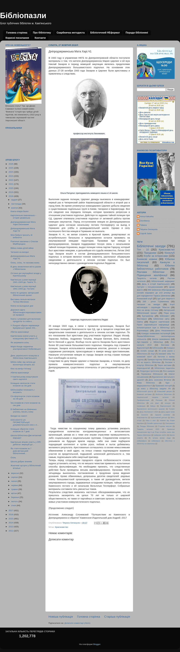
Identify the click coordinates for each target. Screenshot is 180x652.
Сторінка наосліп (165, 426)
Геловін (172, 409)
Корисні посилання (17, 38)
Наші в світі (151, 420)
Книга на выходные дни (22, 306)
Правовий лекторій (163, 386)
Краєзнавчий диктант (159, 417)
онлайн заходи (147, 351)
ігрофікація (141, 406)
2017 (11, 510)
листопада (16, 204)
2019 (11, 192)
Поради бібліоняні (137, 32)
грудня (14, 200)
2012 (11, 531)
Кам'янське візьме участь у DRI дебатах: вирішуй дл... (26, 443)
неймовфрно (142, 441)
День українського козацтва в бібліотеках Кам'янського (25, 356)
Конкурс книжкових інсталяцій (155, 333)
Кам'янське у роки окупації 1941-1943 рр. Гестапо (23, 287)
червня (14, 485)
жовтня (14, 208)
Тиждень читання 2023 (148, 429)
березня (15, 497)
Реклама (159, 400)
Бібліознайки (157, 348)
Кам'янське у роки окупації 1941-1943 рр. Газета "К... (24, 281)
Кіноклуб (170, 252)
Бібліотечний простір (145, 391)
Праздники (150, 252)
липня (14, 481)
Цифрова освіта (160, 435)
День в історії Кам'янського (156, 284)
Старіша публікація (117, 616)
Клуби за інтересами (156, 255)
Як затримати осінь (20, 342)
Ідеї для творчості (166, 298)
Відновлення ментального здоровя (151, 409)
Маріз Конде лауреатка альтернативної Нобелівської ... (26, 349)
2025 (11, 168)
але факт (154, 403)
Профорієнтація (143, 400)
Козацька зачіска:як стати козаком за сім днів (23, 384)
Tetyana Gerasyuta (148, 229)
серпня (14, 477)
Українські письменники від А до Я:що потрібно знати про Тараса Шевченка (156, 432)
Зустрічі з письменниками (150, 287)
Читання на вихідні (20, 252)
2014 (11, 522)
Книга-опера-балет (20, 211)
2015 (11, 518)
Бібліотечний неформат (163, 281)
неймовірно (155, 441)
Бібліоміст (165, 316)
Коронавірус (143, 330)
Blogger (96, 644)
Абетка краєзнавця (20, 332)
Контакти (40, 38)
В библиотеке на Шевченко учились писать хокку (24, 410)
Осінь (13, 457)
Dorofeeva (145, 221)
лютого (14, 501)
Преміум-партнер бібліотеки (159, 360)
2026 (11, 164)
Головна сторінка (16, 32)
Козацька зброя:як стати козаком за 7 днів (22, 430)
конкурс (168, 403)
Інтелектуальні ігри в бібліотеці (153, 327)
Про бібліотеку (42, 32)
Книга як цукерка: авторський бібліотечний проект (25, 294)
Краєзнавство (61, 527)
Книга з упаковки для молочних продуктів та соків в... (26, 320)
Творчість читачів (147, 278)
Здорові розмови (162, 415)
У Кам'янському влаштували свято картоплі (24, 378)
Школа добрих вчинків (21, 461)
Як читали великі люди (160, 438)
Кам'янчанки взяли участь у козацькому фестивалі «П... (25, 337)
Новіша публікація (60, 616)
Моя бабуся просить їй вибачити (21, 236)
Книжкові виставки (144, 394)
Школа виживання (161, 339)
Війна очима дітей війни (22, 248)
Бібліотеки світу (161, 319)
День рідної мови (168, 412)
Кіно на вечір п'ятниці (21, 368)
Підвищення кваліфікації (152, 275)
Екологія (145, 415)
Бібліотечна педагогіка (165, 368)
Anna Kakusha (147, 216)
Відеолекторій (143, 348)
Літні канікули (169, 371)
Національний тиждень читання (152, 397)
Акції (153, 354)
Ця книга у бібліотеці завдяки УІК (154, 389)
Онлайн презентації (154, 423)
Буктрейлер (147, 316)
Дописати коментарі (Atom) (77, 623)
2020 (11, 188)
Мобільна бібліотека (164, 394)
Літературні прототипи (149, 371)
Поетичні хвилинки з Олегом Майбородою (24, 242)
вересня (15, 473)
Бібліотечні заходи (151, 246)
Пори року (169, 313)
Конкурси (171, 348)
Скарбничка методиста (71, 32)
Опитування (170, 423)
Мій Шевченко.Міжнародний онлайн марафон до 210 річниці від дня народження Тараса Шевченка (156, 293)
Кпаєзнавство (142, 417)
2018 (11, 196)
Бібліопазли (23, 15)
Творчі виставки (165, 365)
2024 (11, 172)
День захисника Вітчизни (160, 380)
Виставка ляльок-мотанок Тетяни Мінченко (23, 300)
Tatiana (143, 225)
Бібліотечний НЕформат (105, 32)
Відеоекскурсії (165, 406)
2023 (11, 176)
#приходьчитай (143, 368)
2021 (11, 184)
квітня (14, 493)
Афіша (152, 406)
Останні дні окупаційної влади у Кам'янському (26, 274)
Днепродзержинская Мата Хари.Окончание (23, 223)
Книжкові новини (147, 259)
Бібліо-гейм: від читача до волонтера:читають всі (23, 363)
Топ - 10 (143, 249)
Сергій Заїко (146, 233)
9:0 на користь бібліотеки (148, 362)
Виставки (165, 345)
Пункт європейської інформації (153, 325)
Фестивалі (142, 319)
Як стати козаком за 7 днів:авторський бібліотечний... (21, 451)
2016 (11, 514)
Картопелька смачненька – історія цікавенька (23, 216)
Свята (140, 322)
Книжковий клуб (144, 298)
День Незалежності (165, 330)
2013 (11, 526)
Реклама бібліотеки (150, 272)
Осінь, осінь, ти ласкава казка (25, 263)
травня (14, 489)
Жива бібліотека (146, 383)
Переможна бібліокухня (152, 374)
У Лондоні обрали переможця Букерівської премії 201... (25, 326)
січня (13, 505)
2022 (11, 180)
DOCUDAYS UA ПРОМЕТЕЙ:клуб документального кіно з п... (25, 422)
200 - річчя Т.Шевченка (156, 301)
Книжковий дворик (164, 391)
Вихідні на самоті (19, 416)
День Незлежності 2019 (149, 412)
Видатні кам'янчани (159, 322)
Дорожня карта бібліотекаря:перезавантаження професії (26, 312)
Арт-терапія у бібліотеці (150, 342)
